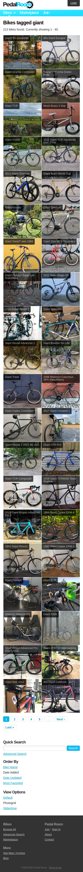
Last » (10, 727)
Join (46, 12)
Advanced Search (15, 754)
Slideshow (10, 808)
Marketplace (29, 12)
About (48, 834)
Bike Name (10, 767)
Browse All (9, 829)
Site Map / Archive (14, 853)
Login (74, 2)
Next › (61, 719)
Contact (49, 839)
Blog (6, 858)
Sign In (56, 829)
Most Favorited (13, 783)
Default (7, 797)
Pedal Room (18, 5)
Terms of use (55, 867)
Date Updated (12, 777)
